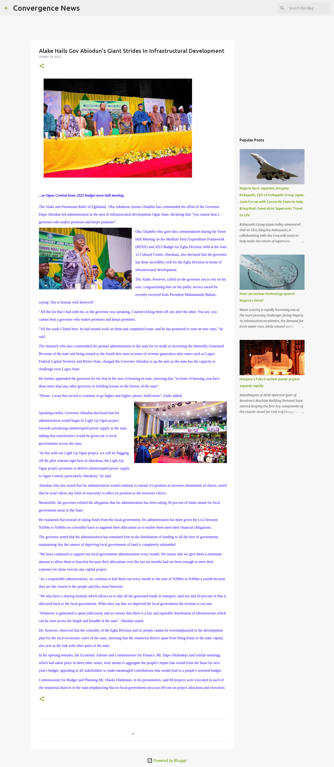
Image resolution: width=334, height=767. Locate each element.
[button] (42, 66)
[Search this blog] (306, 8)
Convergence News (46, 8)
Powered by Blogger (167, 760)
